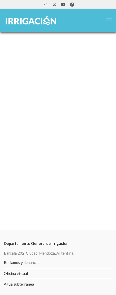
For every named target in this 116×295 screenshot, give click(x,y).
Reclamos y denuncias (22, 262)
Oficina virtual (16, 273)
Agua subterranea (19, 284)
